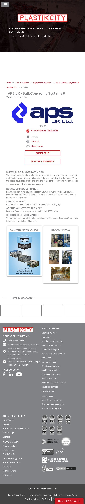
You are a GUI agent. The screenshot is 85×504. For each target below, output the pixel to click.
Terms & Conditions (16, 495)
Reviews (6, 424)
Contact (6, 436)
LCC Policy (45, 499)
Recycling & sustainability (53, 353)
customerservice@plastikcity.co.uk (22, 344)
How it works (8, 420)
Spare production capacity (53, 404)
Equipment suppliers (51, 374)
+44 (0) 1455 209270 (16, 340)
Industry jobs (47, 396)
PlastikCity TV (9, 454)
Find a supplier (50, 328)
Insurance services (50, 386)
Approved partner (44, 130)
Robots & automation (51, 366)
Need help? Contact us (69, 501)
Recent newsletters (11, 462)
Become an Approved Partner (16, 428)
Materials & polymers (51, 349)
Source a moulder (49, 333)
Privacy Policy (71, 495)
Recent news (37, 146)
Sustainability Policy (53, 495)
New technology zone (12, 458)
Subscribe (7, 475)
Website (35, 141)
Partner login (8, 432)
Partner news (9, 450)
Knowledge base (10, 446)
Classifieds (48, 391)
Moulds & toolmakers (51, 345)
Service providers (49, 378)
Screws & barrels (49, 362)
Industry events (10, 470)
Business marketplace (51, 408)
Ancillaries (46, 357)
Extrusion (46, 337)
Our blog (7, 466)
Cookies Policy (31, 499)
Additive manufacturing (52, 341)
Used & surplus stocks (51, 400)
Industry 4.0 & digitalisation (54, 382)
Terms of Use (35, 495)
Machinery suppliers (51, 370)
